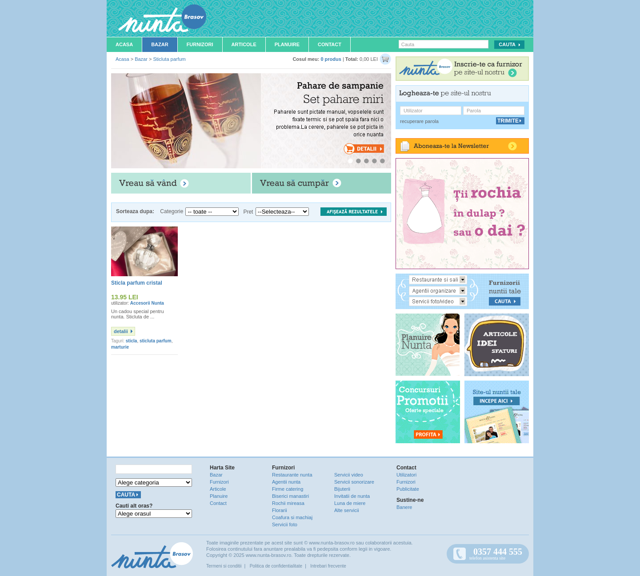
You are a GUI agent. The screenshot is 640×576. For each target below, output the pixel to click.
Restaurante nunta (292, 474)
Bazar (159, 44)
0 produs (330, 59)
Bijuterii (342, 489)
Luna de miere (349, 503)
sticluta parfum (156, 340)
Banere (404, 507)
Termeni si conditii (223, 566)
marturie (120, 347)
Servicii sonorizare (354, 482)
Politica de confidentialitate (276, 566)
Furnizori (200, 44)
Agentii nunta (286, 482)
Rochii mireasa (288, 503)
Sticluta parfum (169, 59)
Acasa (124, 44)
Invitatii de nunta (352, 496)
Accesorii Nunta (147, 303)
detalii (121, 331)
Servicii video (348, 474)
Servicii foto (284, 524)
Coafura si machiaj (292, 517)
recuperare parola (419, 121)
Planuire (287, 44)
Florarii (279, 510)
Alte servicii (346, 510)
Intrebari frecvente (328, 566)
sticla (131, 340)
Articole (244, 44)
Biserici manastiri (290, 496)
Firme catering (287, 489)
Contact (329, 44)
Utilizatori (406, 474)
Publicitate (407, 489)
